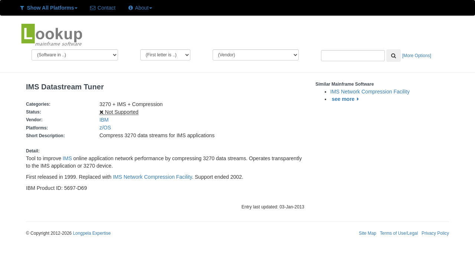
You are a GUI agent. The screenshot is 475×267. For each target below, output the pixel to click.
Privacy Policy (435, 233)
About (139, 8)
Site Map (367, 233)
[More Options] (416, 55)
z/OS (106, 128)
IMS (67, 158)
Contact (102, 8)
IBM (104, 120)
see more (346, 99)
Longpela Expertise (92, 233)
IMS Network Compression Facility (152, 177)
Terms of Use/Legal (399, 233)
